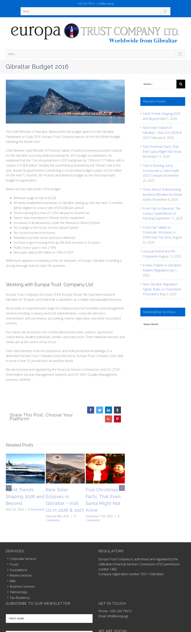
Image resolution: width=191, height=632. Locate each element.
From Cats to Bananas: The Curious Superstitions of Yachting (162, 213)
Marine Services (21, 575)
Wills (13, 581)
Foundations (18, 570)
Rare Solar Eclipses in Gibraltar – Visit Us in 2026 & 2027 (162, 132)
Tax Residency (20, 598)
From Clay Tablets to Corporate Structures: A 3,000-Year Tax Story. (159, 232)
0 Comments (36, 509)
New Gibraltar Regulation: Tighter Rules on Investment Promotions (162, 289)
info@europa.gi (106, 3)
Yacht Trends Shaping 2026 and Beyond (25, 496)
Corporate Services (23, 559)
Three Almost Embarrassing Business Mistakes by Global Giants (162, 194)
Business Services (22, 586)
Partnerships (18, 592)
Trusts (14, 564)
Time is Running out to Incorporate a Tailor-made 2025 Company (161, 170)
